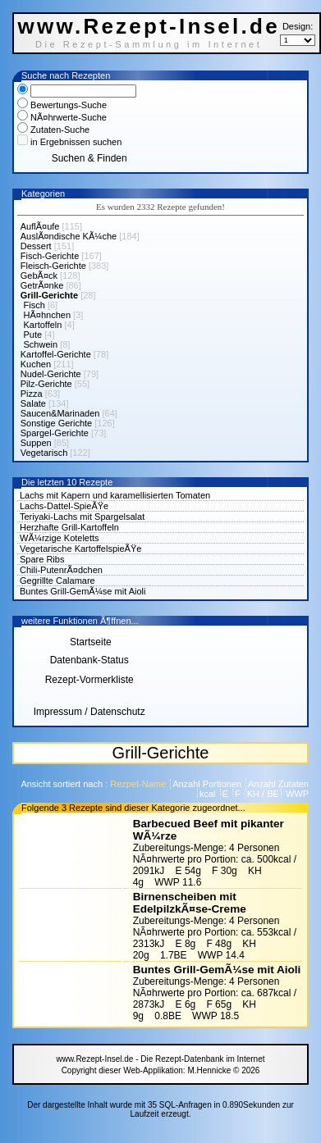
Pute (33, 334)
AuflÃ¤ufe (40, 226)
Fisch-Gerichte (50, 256)
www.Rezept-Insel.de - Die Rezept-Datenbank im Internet (160, 1058)
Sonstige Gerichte (56, 423)
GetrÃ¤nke (42, 285)
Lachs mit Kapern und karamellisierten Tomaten (115, 495)
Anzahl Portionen (208, 784)
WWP (296, 794)
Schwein (41, 344)
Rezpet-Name (139, 784)
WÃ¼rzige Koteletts (59, 538)
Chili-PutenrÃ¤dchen (61, 570)
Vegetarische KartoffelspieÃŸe (80, 548)
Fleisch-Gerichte (53, 266)
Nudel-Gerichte (51, 374)
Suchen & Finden (89, 158)
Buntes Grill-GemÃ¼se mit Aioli (82, 591)
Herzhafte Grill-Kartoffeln (69, 527)
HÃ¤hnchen (47, 315)
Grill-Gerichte (49, 295)
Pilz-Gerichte (46, 384)
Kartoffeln (43, 325)
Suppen (36, 443)
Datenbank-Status (89, 660)
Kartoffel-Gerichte (56, 354)
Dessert (36, 246)
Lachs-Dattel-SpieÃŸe (64, 506)
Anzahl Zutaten (278, 784)
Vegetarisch (44, 453)
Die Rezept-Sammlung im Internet (149, 44)
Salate (33, 403)
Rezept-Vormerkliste (89, 679)
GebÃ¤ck (39, 275)
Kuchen (36, 364)
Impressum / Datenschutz (89, 711)
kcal (208, 794)
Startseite (89, 642)
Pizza (32, 393)
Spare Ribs (42, 559)
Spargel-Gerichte (55, 433)
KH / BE (263, 794)
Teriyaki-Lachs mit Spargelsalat (82, 516)
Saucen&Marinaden (60, 413)
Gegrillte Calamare (57, 580)
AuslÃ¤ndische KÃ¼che (69, 236)
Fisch (34, 305)
